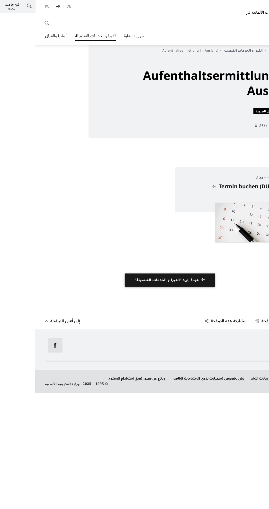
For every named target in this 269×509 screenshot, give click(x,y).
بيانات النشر (224, 494)
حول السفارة (98, 36)
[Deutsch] (33, 6)
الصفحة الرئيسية (244, 50)
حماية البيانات (249, 494)
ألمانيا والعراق (21, 36)
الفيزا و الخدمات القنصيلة (60, 36)
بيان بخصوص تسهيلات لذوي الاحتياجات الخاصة (173, 494)
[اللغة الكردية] (12, 6)
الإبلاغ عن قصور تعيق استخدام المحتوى (101, 494)
